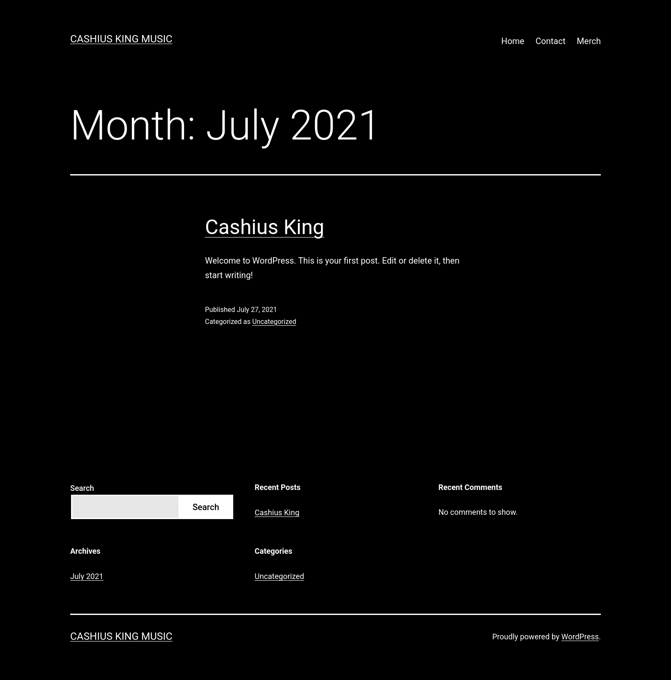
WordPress (580, 636)
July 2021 (87, 576)
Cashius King (264, 227)
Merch (589, 41)
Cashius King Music (121, 39)
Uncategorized (274, 322)
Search (82, 488)
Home (512, 41)
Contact (551, 41)
